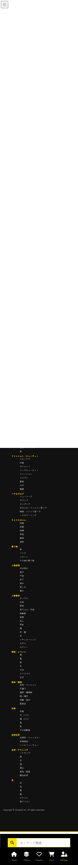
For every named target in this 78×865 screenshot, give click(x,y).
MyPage (64, 860)
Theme (27, 860)
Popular (39, 860)
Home (14, 860)
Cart (52, 860)
